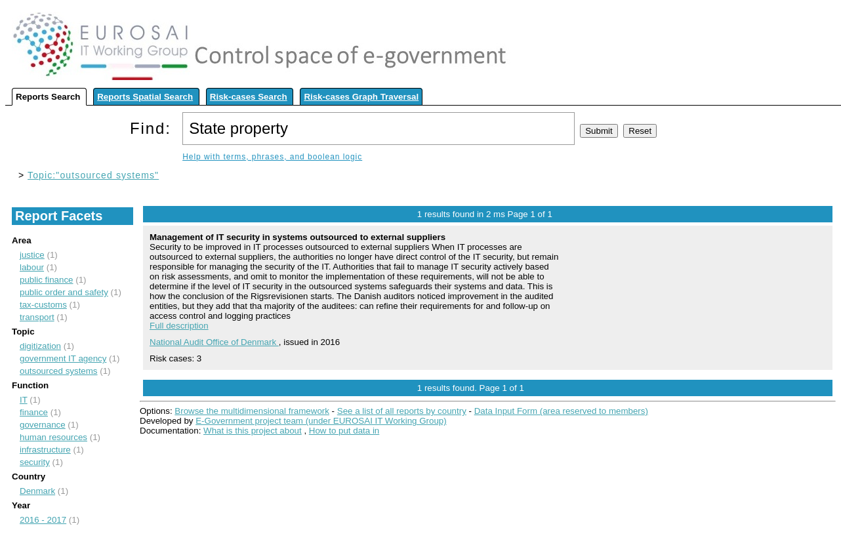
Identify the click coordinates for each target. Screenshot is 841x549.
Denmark (37, 491)
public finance (46, 280)
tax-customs (43, 305)
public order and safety (64, 292)
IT (24, 400)
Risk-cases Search (248, 97)
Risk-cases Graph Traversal (361, 97)
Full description (179, 326)
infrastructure (45, 450)
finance (34, 412)
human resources (53, 437)
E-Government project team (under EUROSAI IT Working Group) (320, 421)
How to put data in (344, 431)
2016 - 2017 (43, 520)
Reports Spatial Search (145, 97)
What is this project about (252, 431)
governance (43, 425)
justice (32, 255)
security (35, 462)
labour (32, 267)
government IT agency (63, 358)
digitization (40, 346)
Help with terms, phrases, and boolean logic (272, 156)
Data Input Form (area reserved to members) (561, 411)
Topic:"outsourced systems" (93, 175)
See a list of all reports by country (401, 411)
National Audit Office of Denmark (214, 342)
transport (37, 317)
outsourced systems (59, 371)
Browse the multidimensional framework (251, 411)
